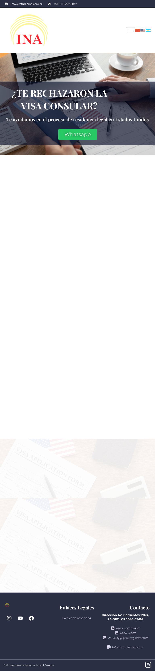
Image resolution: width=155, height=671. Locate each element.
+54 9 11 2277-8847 (125, 628)
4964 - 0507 (125, 633)
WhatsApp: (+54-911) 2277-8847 (125, 638)
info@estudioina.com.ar (125, 647)
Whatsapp (77, 134)
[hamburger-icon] (130, 30)
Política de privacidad (76, 618)
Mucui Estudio (45, 665)
